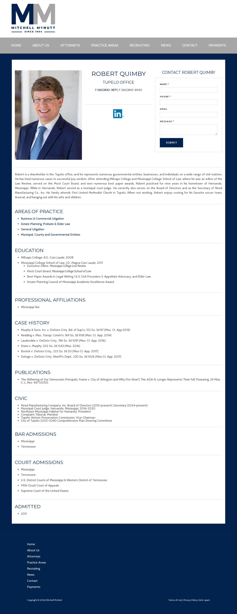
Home (16, 45)
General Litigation (32, 229)
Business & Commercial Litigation (42, 218)
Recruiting (140, 45)
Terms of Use (175, 600)
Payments (217, 45)
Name (164, 84)
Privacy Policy (190, 600)
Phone (165, 96)
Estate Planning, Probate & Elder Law (45, 224)
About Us (40, 45)
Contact (189, 45)
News (166, 45)
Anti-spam (204, 600)
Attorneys (70, 45)
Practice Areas (104, 45)
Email (163, 109)
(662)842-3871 (107, 90)
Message (167, 121)
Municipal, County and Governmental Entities (50, 234)
